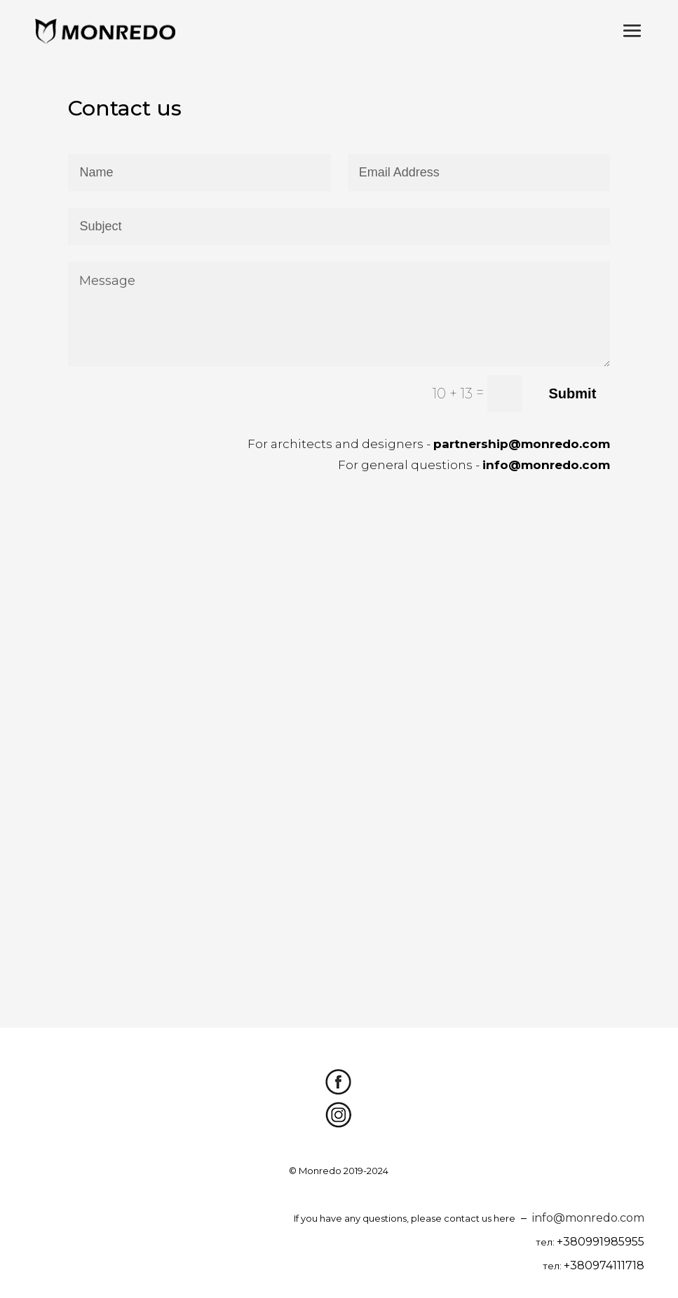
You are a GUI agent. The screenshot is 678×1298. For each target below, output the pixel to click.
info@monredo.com (588, 1217)
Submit (573, 393)
